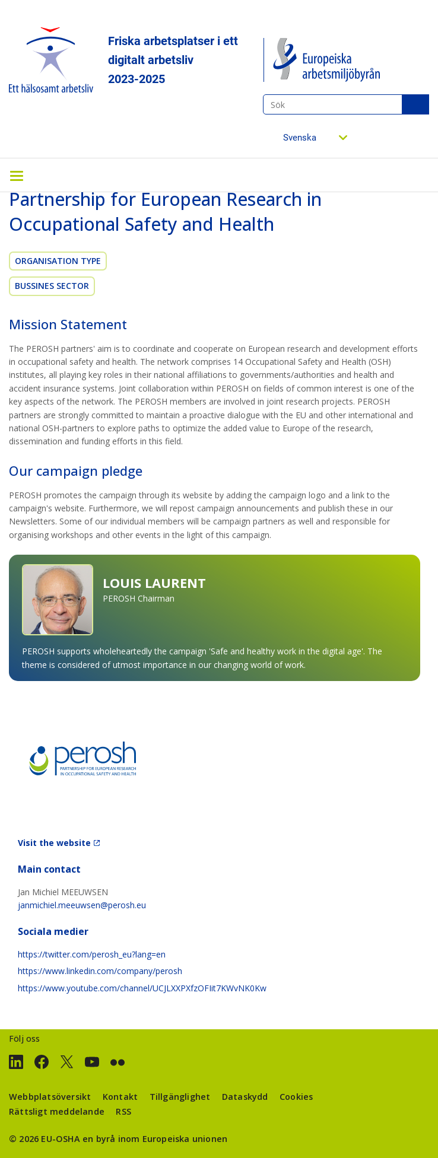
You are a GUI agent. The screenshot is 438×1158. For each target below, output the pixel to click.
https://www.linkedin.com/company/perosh (100, 970)
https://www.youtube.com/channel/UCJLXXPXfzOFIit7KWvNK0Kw (142, 988)
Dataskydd (245, 1096)
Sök (415, 104)
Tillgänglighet (180, 1096)
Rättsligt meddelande (56, 1111)
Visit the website (54, 842)
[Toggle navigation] (16, 175)
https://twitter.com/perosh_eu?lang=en (92, 954)
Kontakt (120, 1096)
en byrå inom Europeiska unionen (154, 1138)
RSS (123, 1111)
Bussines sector (52, 285)
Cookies (296, 1096)
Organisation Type (58, 260)
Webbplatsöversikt (50, 1096)
